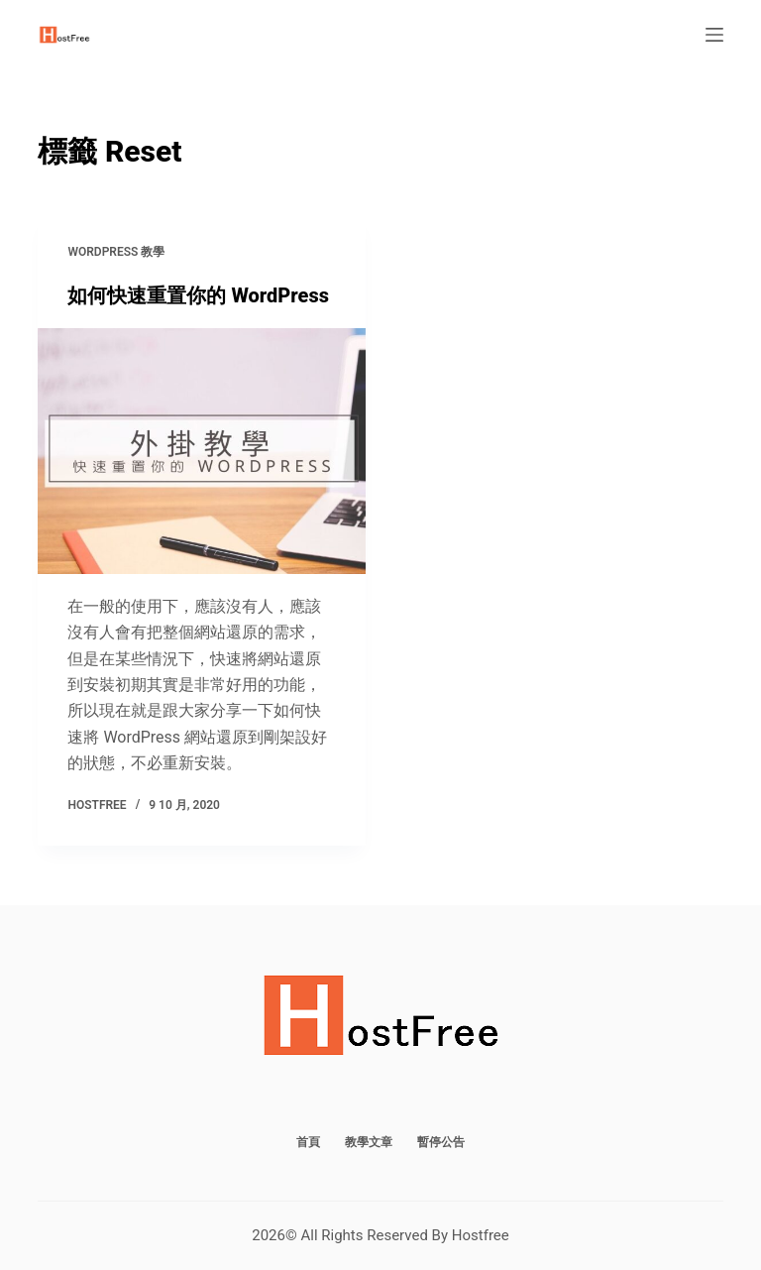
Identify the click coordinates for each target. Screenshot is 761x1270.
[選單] (714, 35)
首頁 (308, 1142)
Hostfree (480, 1235)
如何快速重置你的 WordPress (198, 295)
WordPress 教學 (115, 252)
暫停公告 (441, 1142)
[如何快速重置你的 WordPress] (202, 451)
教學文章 (368, 1142)
